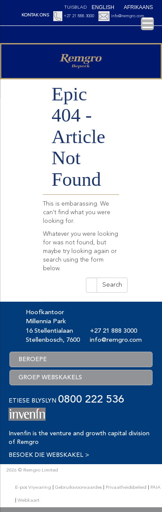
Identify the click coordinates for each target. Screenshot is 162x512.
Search (112, 285)
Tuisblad (75, 7)
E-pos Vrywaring (33, 487)
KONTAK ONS (35, 15)
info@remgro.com (127, 16)
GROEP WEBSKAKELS (50, 378)
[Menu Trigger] (147, 23)
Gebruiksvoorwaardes (78, 487)
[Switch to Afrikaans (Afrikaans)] (138, 7)
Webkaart (29, 500)
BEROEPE (32, 359)
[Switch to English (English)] (103, 7)
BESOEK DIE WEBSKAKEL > (49, 455)
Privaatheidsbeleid (126, 487)
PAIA (155, 487)
